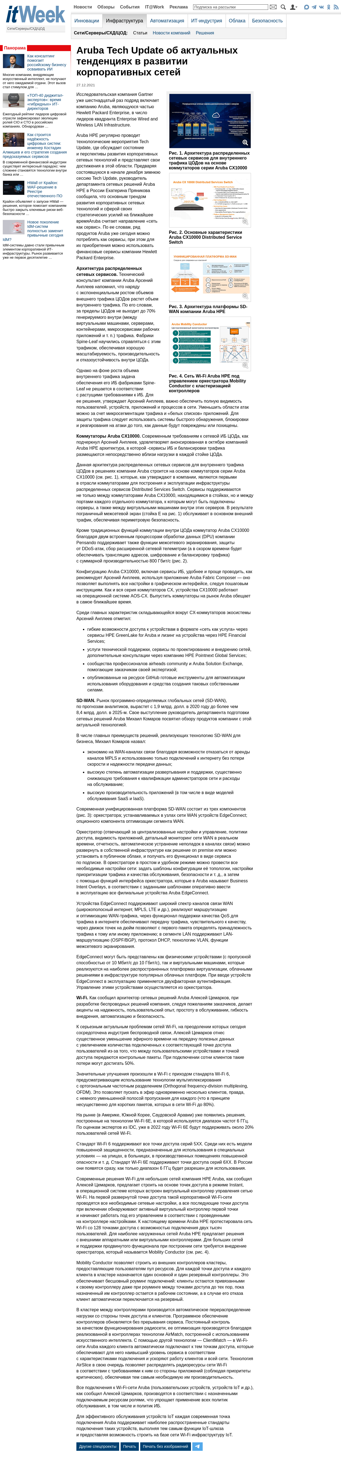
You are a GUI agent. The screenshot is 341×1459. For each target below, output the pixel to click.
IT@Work (154, 7)
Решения (205, 33)
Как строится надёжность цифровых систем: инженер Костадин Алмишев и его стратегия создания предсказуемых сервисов (35, 145)
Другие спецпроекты (97, 1446)
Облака (237, 20)
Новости (83, 7)
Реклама (178, 7)
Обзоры (106, 7)
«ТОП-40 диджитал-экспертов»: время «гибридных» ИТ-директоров (45, 102)
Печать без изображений (165, 1446)
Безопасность (267, 20)
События (130, 7)
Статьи (140, 33)
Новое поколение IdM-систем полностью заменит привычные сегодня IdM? (33, 231)
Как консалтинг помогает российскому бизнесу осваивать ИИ (46, 62)
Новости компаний (171, 33)
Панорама (15, 48)
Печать (129, 1446)
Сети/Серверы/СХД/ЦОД (26, 29)
